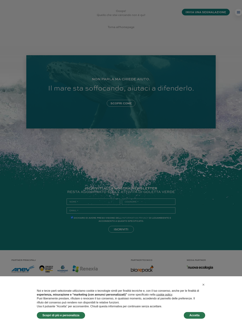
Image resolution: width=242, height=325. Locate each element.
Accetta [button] (194, 315)
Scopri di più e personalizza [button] (60, 315)
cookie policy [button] (164, 294)
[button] (203, 284)
